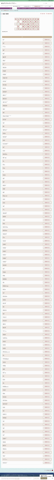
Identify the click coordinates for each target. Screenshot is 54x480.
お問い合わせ (50, 0)
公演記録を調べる (27, 6)
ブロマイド (14, 8)
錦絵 (11, 8)
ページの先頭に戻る (47, 470)
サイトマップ (44, 0)
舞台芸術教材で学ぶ (16, 6)
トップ (6, 6)
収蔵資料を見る (37, 6)
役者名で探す (50, 13)
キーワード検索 (48, 6)
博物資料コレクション (40, 8)
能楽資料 (18, 8)
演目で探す (43, 13)
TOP (2, 10)
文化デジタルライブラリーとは (34, 0)
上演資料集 (29, 8)
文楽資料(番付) (24, 8)
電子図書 (33, 8)
